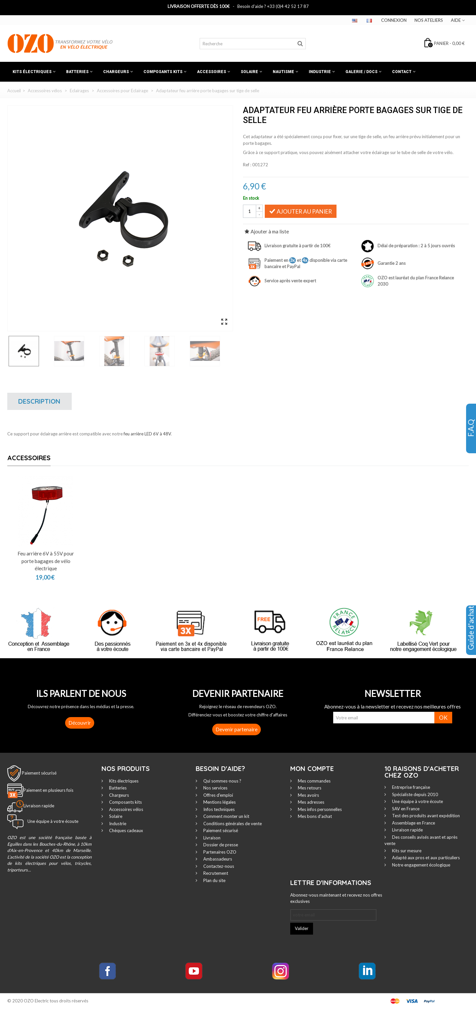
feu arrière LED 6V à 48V (147, 433)
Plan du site (213, 880)
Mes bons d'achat (314, 816)
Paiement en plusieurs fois (48, 790)
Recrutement (215, 873)
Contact (402, 71)
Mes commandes (314, 781)
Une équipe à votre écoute (417, 801)
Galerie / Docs (361, 71)
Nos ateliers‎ (429, 20)
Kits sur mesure (406, 850)
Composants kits (162, 71)
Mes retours (309, 787)
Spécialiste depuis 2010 (414, 794)
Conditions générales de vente (232, 823)
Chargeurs (116, 71)
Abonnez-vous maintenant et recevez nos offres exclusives (336, 898)
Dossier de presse (220, 844)
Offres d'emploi (217, 795)
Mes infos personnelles (319, 809)
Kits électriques (32, 71)
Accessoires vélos (125, 809)
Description (39, 401)
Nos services (214, 787)
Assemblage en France (413, 823)
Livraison (211, 837)
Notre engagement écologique (420, 865)
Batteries (77, 71)
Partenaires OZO (219, 852)
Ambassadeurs (217, 859)
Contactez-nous (218, 866)
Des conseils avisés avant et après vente (420, 840)
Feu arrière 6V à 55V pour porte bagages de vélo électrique (46, 560)
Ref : (247, 164)
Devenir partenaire (237, 729)
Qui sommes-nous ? (221, 781)
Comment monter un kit (225, 816)
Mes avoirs (308, 795)
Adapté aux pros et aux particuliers (425, 857)
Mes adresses (310, 802)
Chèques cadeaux (125, 830)
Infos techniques (218, 809)
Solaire (249, 71)
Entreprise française (410, 787)
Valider (301, 928)
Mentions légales (219, 802)
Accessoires (211, 71)
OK (443, 717)
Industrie (320, 71)
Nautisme (283, 71)
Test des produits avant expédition (425, 815)
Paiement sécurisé (39, 773)
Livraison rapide (407, 829)
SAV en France (405, 808)
